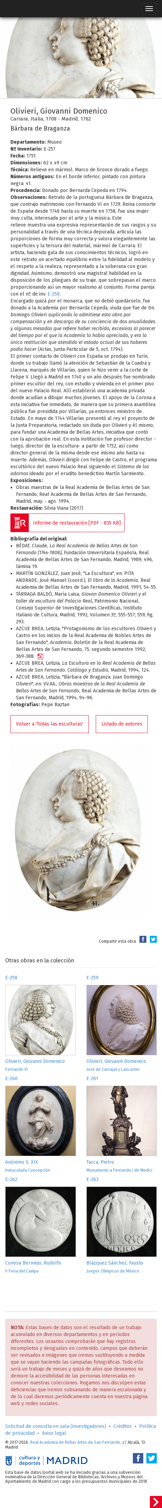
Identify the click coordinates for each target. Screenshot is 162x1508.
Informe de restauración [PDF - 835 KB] (77, 523)
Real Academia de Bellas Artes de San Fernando (75, 1442)
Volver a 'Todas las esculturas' (49, 724)
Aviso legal (54, 1433)
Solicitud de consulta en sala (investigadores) (55, 1426)
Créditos (122, 1426)
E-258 (54, 294)
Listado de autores (121, 724)
